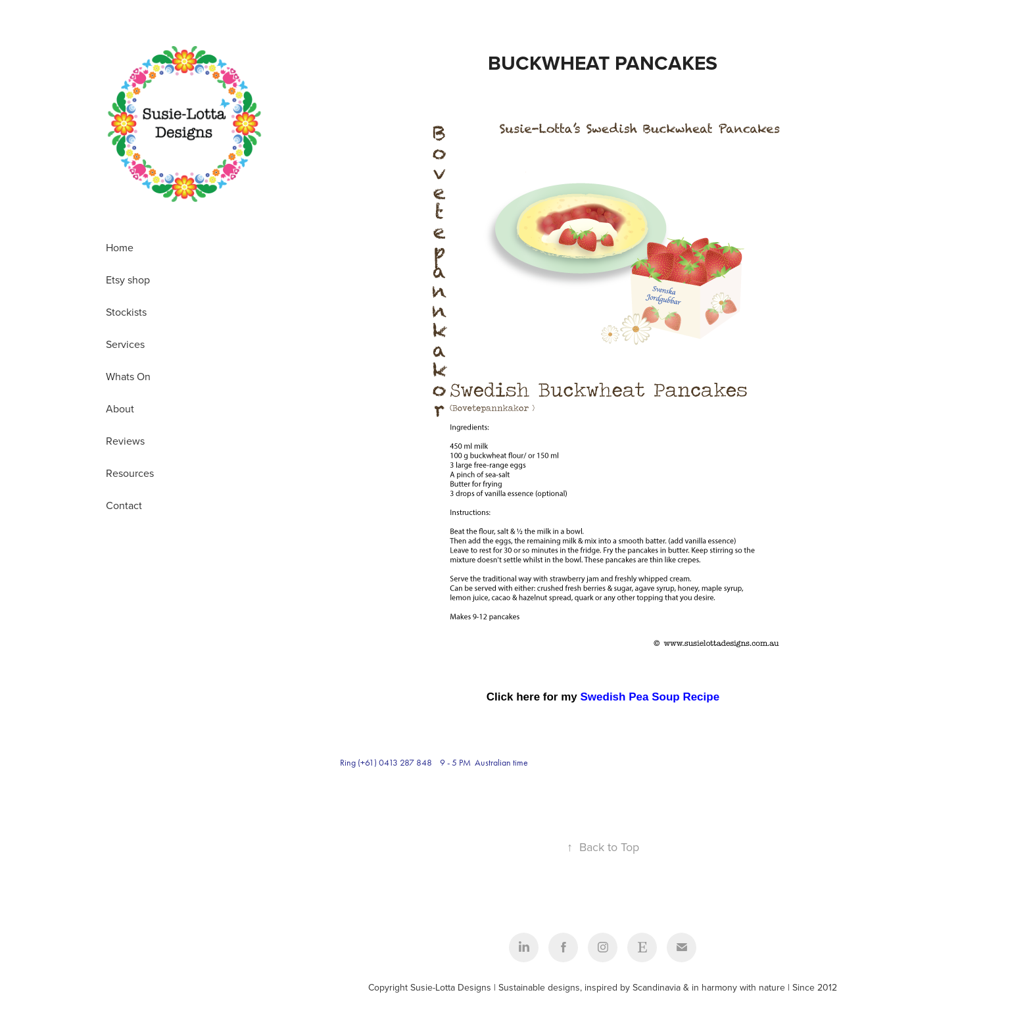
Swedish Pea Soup (632, 697)
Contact (124, 505)
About (120, 408)
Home (119, 247)
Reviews (125, 440)
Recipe (701, 697)
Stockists (126, 312)
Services (125, 344)
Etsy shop (128, 279)
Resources (130, 473)
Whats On (128, 376)
